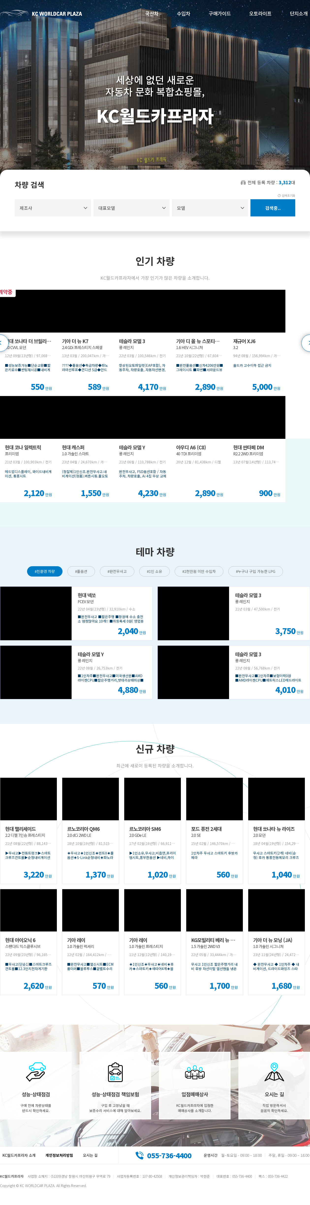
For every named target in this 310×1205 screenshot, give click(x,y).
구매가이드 (220, 13)
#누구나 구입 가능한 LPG (255, 571)
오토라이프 (260, 13)
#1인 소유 (154, 571)
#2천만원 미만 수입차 (199, 571)
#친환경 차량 (45, 571)
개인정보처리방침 (59, 1155)
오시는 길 (90, 1155)
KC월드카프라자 (41, 13)
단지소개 (299, 13)
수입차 (183, 13)
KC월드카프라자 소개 (19, 1155)
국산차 (151, 13)
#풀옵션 (81, 571)
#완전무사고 (117, 571)
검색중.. (273, 208)
